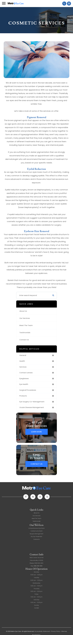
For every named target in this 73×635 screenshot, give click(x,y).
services (22, 367)
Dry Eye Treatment (36, 530)
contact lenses (26, 373)
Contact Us (24, 340)
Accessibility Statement (42, 631)
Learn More (36, 431)
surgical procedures (27, 390)
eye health (23, 384)
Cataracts (36, 532)
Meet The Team (26, 325)
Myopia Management (36, 528)
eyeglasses (24, 378)
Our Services (24, 318)
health (22, 361)
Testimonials (24, 332)
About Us (23, 311)
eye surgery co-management (31, 402)
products (23, 396)
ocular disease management (31, 407)
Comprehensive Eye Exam (36, 524)
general (22, 355)
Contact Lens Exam (36, 526)
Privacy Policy (55, 631)
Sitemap (64, 631)
